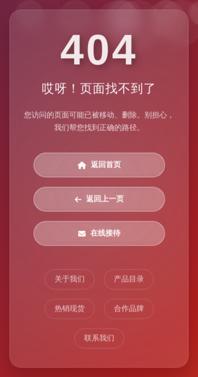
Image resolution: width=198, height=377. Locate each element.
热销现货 (70, 309)
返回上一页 (99, 200)
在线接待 (99, 233)
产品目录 (128, 279)
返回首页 (99, 165)
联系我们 (99, 338)
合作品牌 (128, 309)
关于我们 (70, 279)
